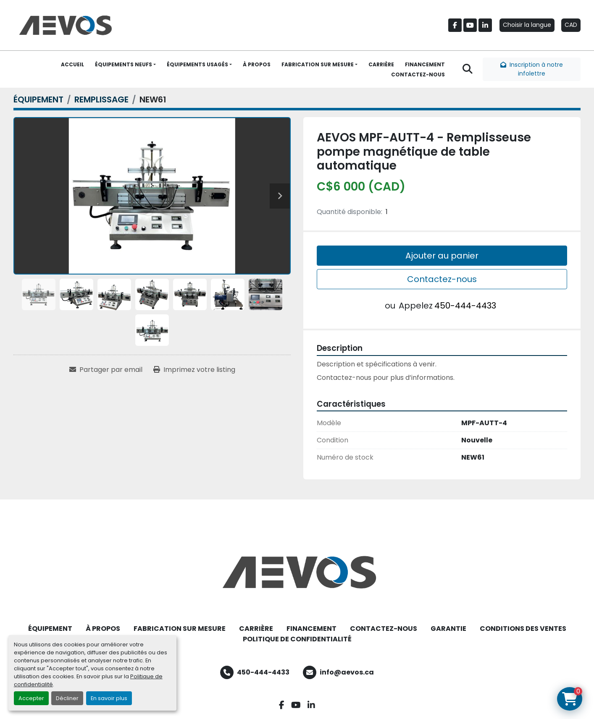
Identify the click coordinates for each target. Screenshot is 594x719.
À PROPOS (257, 64)
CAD (571, 25)
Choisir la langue (527, 25)
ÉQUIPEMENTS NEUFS (123, 64)
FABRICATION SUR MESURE (317, 64)
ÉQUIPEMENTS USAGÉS (197, 64)
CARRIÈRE (381, 64)
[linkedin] (485, 25)
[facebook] (455, 25)
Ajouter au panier (441, 255)
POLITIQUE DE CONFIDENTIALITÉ (297, 639)
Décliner (67, 698)
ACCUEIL (72, 64)
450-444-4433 (465, 305)
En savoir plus (109, 698)
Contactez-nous (442, 279)
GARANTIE (448, 628)
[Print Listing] (194, 370)
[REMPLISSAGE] (101, 99)
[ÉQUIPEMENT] (38, 99)
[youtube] (470, 25)
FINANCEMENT (425, 64)
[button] (125, 64)
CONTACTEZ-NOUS (418, 74)
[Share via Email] (106, 370)
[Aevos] (297, 572)
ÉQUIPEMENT (50, 628)
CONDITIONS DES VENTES (523, 628)
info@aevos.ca (347, 672)
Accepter (31, 698)
